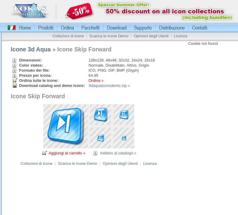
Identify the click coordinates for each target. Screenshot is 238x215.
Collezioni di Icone (68, 36)
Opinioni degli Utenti (151, 36)
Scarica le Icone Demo (109, 36)
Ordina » (96, 80)
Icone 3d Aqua (31, 49)
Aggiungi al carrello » (67, 153)
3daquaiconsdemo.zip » (109, 85)
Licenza (180, 36)
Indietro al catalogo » (118, 153)
